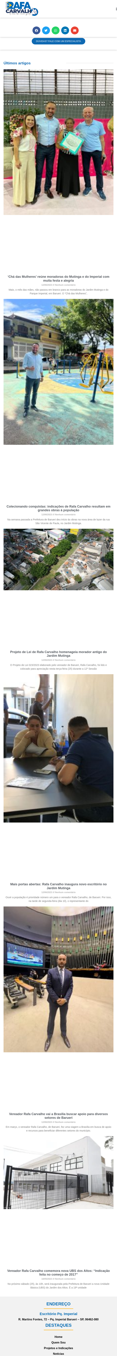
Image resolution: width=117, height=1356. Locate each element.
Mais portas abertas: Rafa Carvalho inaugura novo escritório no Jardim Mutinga (58, 886)
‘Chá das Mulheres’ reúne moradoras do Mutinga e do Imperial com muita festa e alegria (58, 278)
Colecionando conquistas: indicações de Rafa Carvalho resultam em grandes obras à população (58, 508)
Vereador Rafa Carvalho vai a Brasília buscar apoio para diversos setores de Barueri (58, 1116)
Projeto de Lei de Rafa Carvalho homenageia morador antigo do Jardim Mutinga (58, 654)
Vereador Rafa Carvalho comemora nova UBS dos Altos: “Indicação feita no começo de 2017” (58, 1272)
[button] (36, 30)
